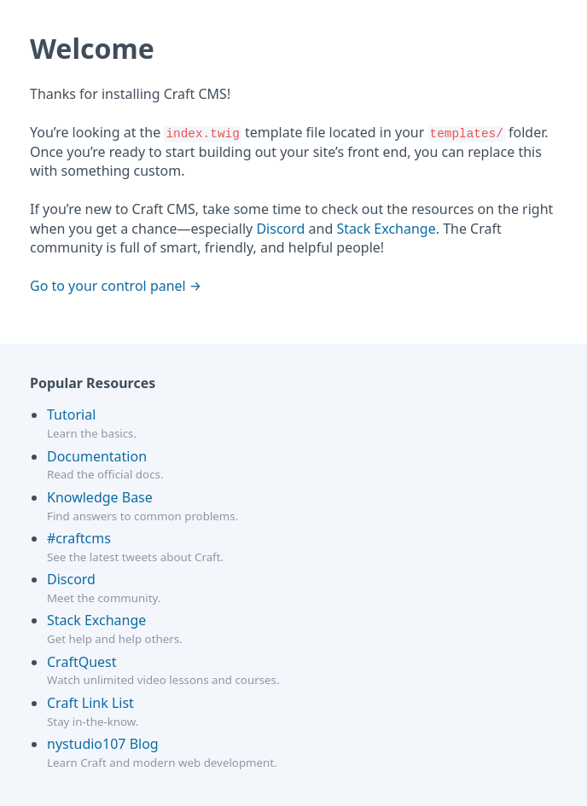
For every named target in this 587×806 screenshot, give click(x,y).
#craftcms (79, 538)
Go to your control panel (108, 285)
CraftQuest (82, 661)
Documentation (97, 456)
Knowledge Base (100, 497)
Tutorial (71, 414)
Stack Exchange (385, 228)
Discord (280, 228)
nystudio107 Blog (103, 743)
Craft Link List (90, 702)
